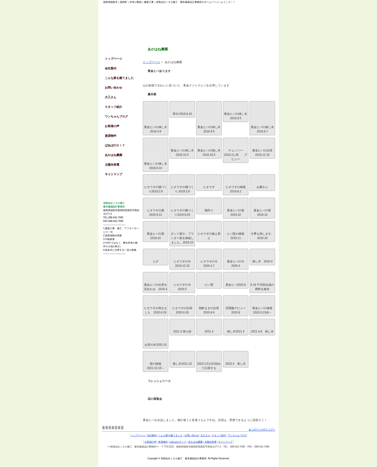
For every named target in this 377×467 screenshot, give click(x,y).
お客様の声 (112, 126)
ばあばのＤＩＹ (115, 145)
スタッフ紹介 (113, 107)
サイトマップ (113, 174)
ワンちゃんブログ (116, 116)
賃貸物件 (110, 135)
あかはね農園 (113, 155)
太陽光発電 (112, 164)
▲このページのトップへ (262, 429)
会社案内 (110, 68)
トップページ (151, 62)
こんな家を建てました (119, 78)
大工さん (110, 97)
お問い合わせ (113, 87)
